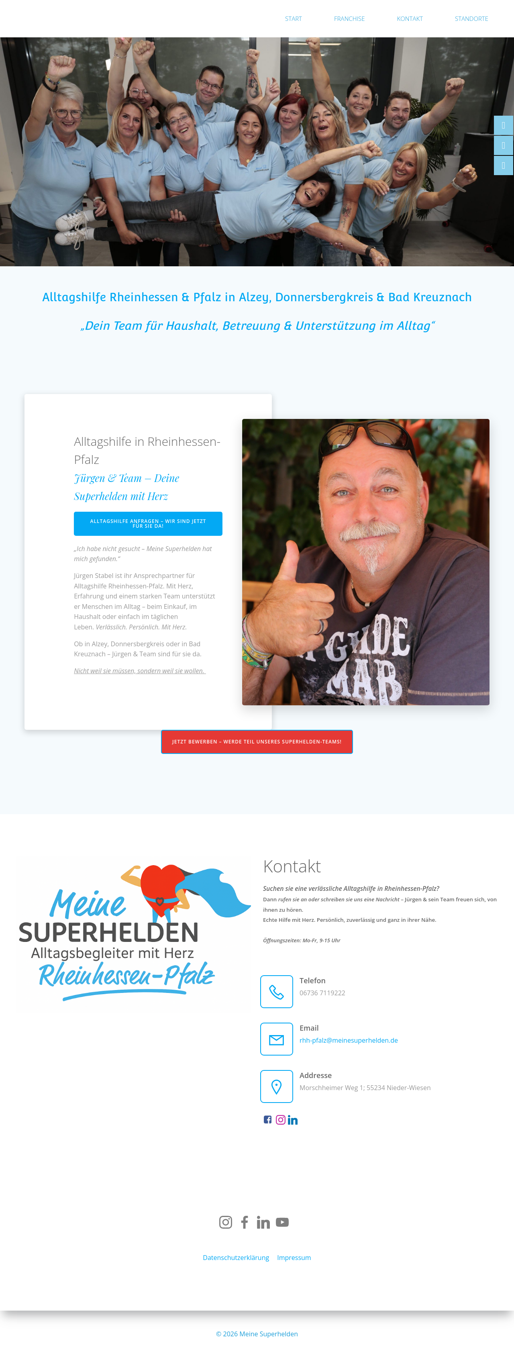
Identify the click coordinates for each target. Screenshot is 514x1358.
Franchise (349, 18)
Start (293, 18)
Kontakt (410, 18)
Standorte (471, 18)
